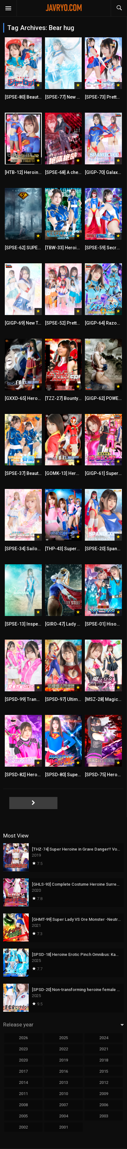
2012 (103, 1082)
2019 (63, 1060)
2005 (23, 1116)
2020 (23, 1060)
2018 (103, 1060)
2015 (103, 1071)
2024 (103, 1037)
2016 (63, 1071)
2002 (23, 1127)
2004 (63, 1116)
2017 (23, 1071)
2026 (23, 1037)
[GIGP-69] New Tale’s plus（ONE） (40, 323)
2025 (63, 1037)
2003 (103, 1116)
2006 (103, 1104)
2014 (23, 1082)
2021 (103, 1049)
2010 (63, 1093)
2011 (23, 1093)
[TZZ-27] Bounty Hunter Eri (72, 398)
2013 (63, 1082)
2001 (63, 1127)
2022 (63, 1049)
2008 (23, 1104)
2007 (63, 1104)
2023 (23, 1049)
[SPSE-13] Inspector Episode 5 (36, 624)
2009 (103, 1093)
